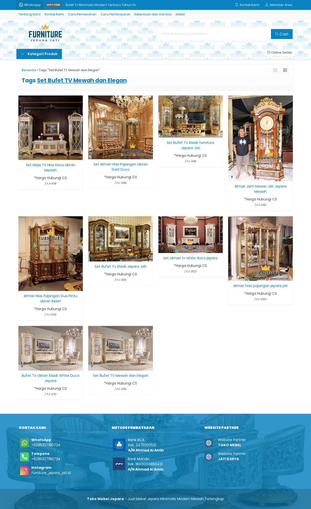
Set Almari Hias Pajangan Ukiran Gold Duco (120, 167)
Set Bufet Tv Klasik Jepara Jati (120, 266)
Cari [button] (281, 34)
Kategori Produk (39, 53)
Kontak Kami (54, 14)
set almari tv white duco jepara (190, 257)
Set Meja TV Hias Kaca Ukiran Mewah (50, 167)
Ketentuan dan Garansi (153, 14)
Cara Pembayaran (115, 14)
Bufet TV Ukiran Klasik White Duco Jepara (51, 378)
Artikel (180, 14)
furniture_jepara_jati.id (51, 472)
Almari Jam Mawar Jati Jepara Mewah (260, 189)
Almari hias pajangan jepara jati (260, 285)
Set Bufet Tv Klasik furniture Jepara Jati (190, 145)
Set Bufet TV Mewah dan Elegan (120, 375)
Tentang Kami (29, 14)
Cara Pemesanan (82, 14)
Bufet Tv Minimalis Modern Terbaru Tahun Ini (101, 5)
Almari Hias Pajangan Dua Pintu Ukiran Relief (50, 298)
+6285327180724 (45, 445)
